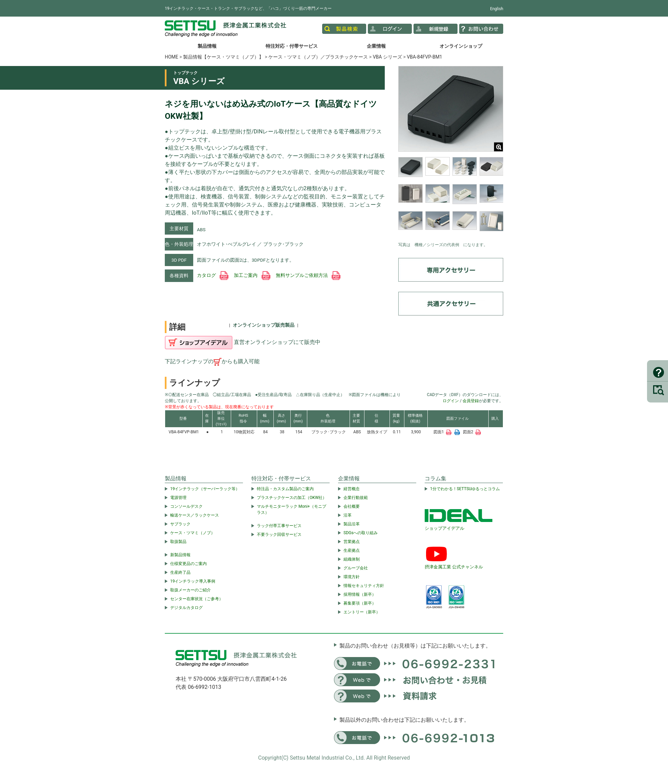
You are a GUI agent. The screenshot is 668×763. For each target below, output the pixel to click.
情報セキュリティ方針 (363, 585)
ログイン (451, 400)
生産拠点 (351, 550)
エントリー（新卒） (361, 612)
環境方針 (351, 576)
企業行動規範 (355, 497)
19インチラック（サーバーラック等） (205, 488)
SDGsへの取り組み (360, 532)
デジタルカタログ (186, 607)
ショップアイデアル (444, 528)
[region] (450, 197)
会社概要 (351, 506)
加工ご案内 (252, 275)
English (496, 8)
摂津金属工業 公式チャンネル (454, 566)
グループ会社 (355, 568)
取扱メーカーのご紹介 (190, 590)
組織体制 (351, 559)
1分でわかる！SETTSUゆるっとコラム (465, 488)
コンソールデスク (186, 506)
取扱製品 (178, 541)
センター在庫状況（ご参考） (196, 598)
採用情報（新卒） (359, 594)
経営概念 (351, 488)
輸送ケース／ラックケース (194, 515)
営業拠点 (351, 541)
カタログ (212, 275)
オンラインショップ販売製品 (263, 325)
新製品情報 (180, 554)
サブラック (180, 524)
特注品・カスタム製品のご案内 (285, 488)
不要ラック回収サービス (279, 534)
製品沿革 (351, 524)
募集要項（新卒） (359, 603)
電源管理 (178, 497)
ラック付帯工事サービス (279, 525)
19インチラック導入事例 (193, 581)
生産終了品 (180, 572)
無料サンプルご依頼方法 (308, 275)
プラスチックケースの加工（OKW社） (292, 497)
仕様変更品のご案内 (188, 563)
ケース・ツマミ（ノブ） (192, 532)
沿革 (347, 515)
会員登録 (471, 400)
